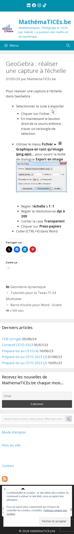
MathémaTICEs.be (45, 22)
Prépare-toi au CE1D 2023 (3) (24, 356)
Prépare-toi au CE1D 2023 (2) (24, 363)
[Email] (37, 396)
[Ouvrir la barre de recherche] (68, 45)
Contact (8, 465)
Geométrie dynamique (28, 287)
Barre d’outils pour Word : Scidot (36, 305)
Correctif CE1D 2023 (17, 345)
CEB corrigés (12, 339)
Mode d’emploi (14, 432)
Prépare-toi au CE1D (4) (20, 351)
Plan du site (11, 445)
